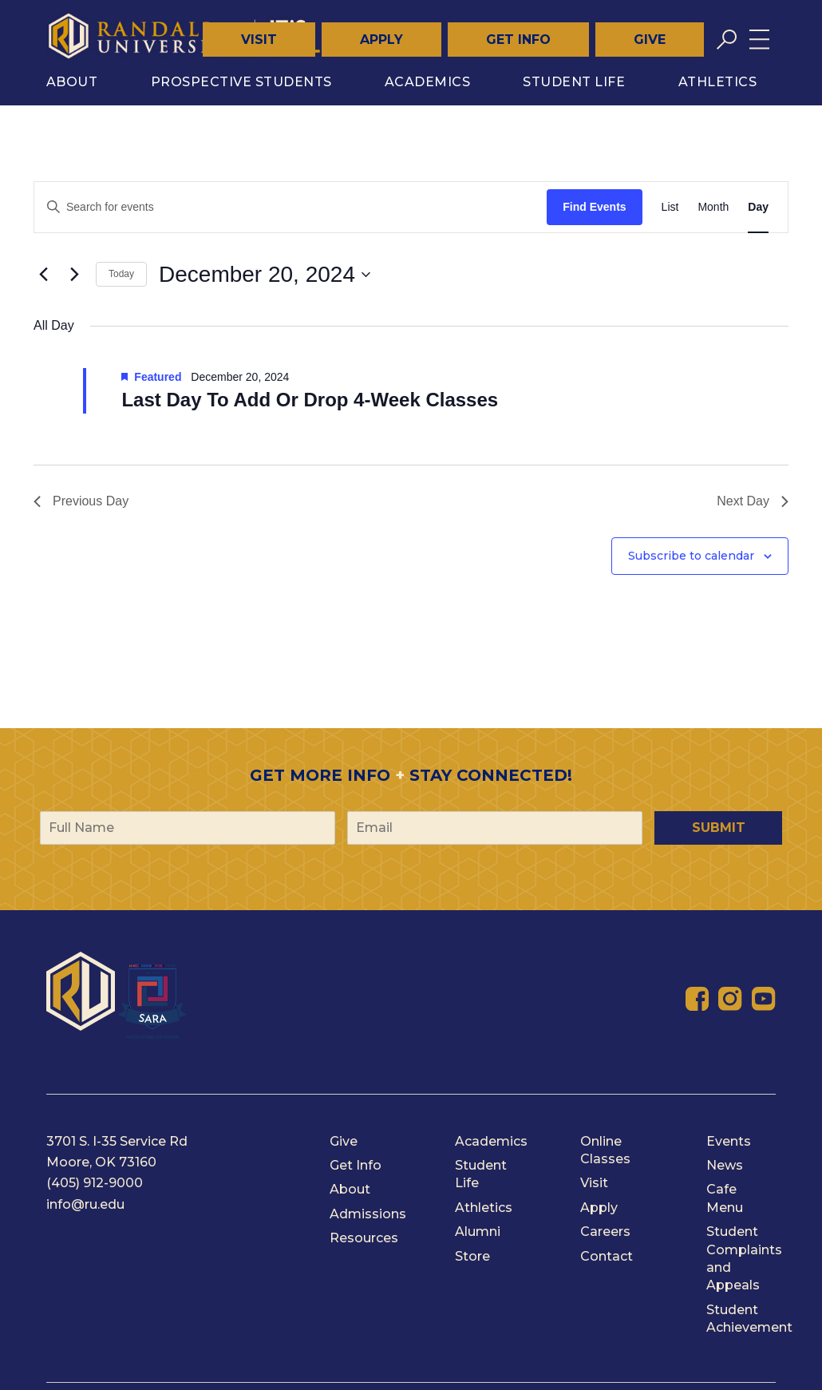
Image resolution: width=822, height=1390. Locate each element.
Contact (606, 1256)
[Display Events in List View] (670, 207)
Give (650, 39)
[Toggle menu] (759, 39)
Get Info (518, 39)
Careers (605, 1231)
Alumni (477, 1231)
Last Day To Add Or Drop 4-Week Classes (309, 399)
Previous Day (81, 501)
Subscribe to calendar (691, 555)
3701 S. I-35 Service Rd (117, 1141)
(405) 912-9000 (94, 1182)
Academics (428, 81)
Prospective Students (241, 81)
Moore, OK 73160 (101, 1162)
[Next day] (74, 274)
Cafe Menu (724, 1198)
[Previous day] (43, 274)
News (724, 1165)
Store (472, 1256)
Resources (364, 1237)
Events (728, 1141)
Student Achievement (749, 1318)
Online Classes (605, 1150)
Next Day (752, 501)
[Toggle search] (726, 39)
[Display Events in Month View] (713, 207)
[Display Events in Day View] (758, 207)
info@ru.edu (85, 1204)
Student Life (574, 81)
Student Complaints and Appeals (744, 1258)
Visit (259, 39)
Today (121, 273)
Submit (718, 827)
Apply (381, 39)
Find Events (594, 206)
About (72, 81)
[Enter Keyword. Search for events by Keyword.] (290, 207)
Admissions (368, 1214)
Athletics (717, 81)
